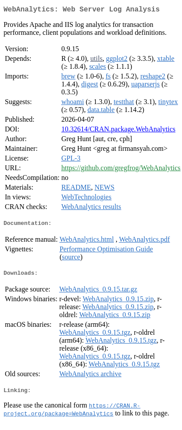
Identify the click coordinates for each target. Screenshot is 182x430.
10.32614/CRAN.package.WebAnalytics (118, 131)
